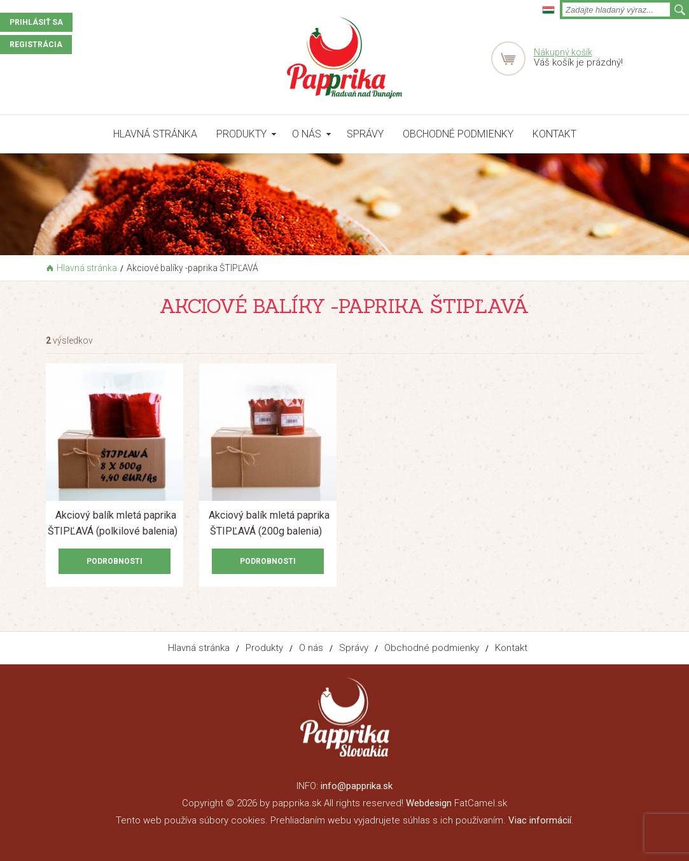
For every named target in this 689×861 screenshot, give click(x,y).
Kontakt (554, 134)
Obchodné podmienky (458, 134)
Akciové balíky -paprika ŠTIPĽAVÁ (192, 268)
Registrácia (36, 44)
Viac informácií (539, 820)
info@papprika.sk (357, 786)
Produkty (241, 134)
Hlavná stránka (155, 134)
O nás (306, 134)
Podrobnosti (115, 561)
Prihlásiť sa (36, 22)
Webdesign (429, 803)
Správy (365, 134)
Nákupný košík (563, 52)
